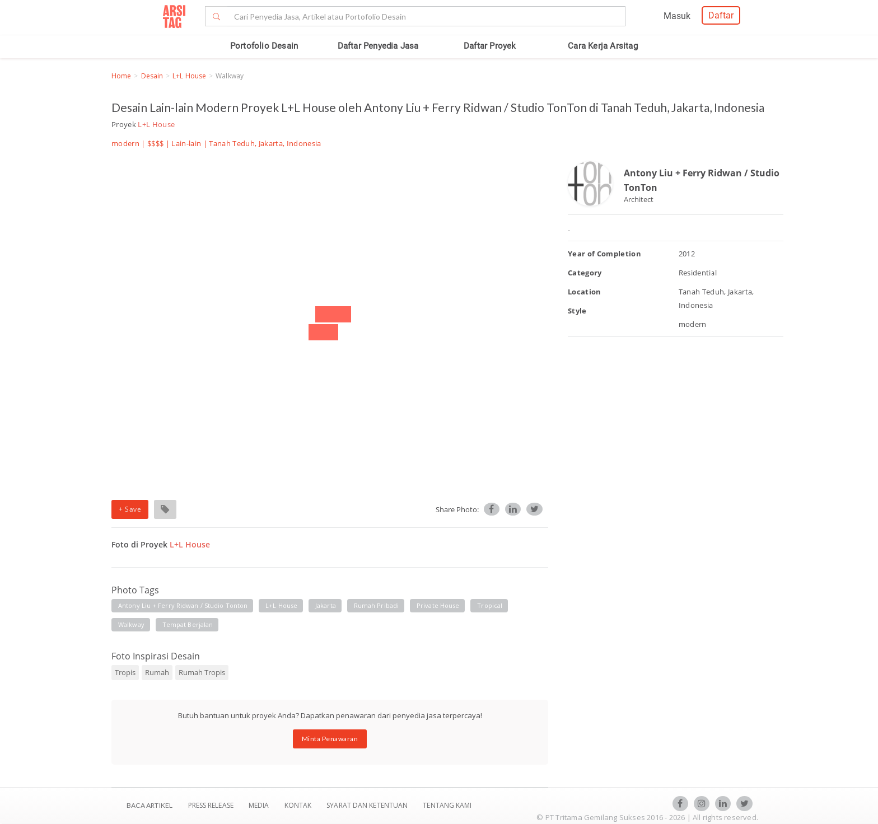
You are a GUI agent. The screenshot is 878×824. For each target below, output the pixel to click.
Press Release (210, 805)
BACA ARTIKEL (149, 805)
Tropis (125, 672)
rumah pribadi (376, 605)
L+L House (189, 76)
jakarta (325, 605)
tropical (489, 605)
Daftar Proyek (490, 46)
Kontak (299, 805)
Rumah (157, 672)
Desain (152, 76)
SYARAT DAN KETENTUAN (367, 805)
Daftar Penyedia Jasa (378, 46)
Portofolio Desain (264, 46)
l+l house (281, 605)
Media (260, 805)
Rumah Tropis (202, 672)
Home (121, 76)
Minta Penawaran (330, 738)
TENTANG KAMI (447, 805)
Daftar (721, 15)
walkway (131, 624)
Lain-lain (186, 143)
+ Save (130, 509)
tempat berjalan (187, 624)
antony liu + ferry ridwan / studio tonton (182, 605)
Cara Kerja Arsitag (603, 46)
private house (438, 605)
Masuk (677, 16)
